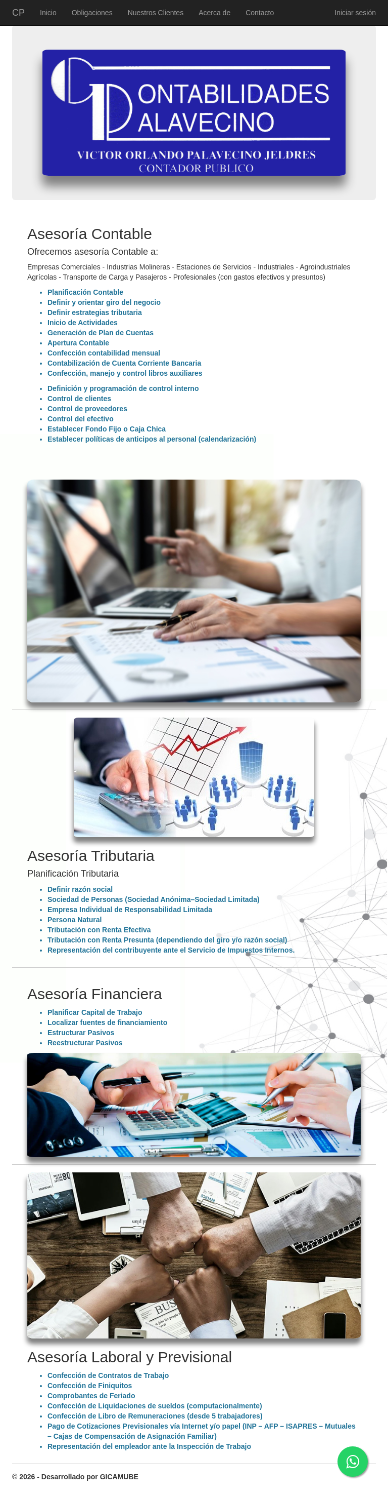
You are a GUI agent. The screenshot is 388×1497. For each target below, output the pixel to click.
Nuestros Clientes (156, 13)
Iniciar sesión (355, 13)
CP (18, 13)
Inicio (48, 13)
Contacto (260, 13)
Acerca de (214, 13)
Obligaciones (92, 13)
